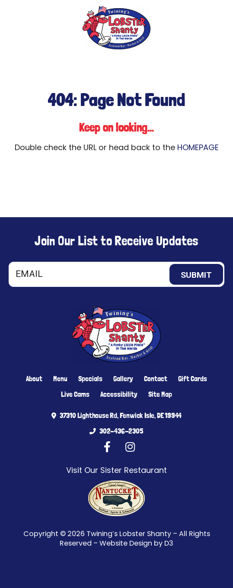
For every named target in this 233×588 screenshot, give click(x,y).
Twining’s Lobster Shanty (128, 534)
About (34, 378)
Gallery (123, 378)
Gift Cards (192, 378)
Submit (196, 275)
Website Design (125, 543)
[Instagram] (56, 64)
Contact (155, 378)
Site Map (160, 394)
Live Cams (75, 394)
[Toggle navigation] (216, 65)
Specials (90, 378)
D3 (168, 543)
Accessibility (118, 394)
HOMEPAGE (198, 147)
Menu (60, 378)
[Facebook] (43, 64)
